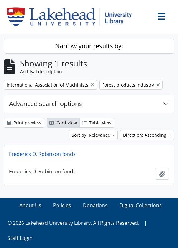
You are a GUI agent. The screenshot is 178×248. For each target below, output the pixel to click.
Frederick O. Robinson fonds (42, 153)
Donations (95, 205)
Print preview (24, 123)
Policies (62, 205)
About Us (30, 205)
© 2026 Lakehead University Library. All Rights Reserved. (73, 222)
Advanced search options (45, 103)
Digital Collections (141, 205)
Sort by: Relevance (91, 135)
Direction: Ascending (145, 135)
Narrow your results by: (89, 46)
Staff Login (20, 238)
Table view (96, 123)
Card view (63, 123)
